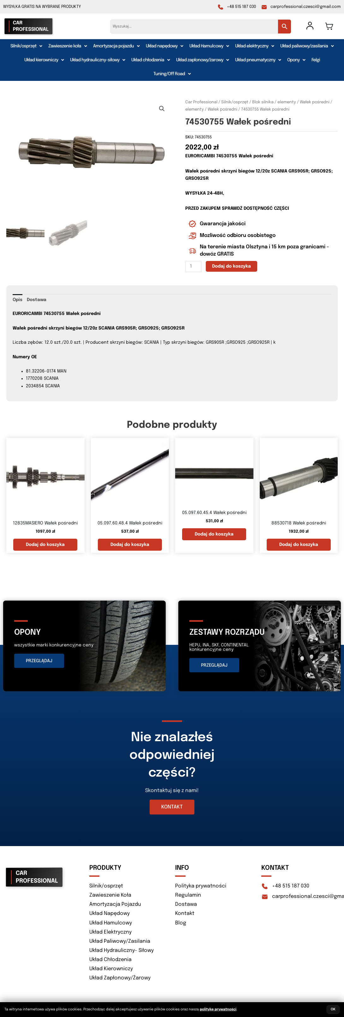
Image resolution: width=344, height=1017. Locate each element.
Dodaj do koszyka (231, 266)
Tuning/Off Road (172, 74)
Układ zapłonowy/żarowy (202, 60)
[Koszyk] (329, 26)
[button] (26, 46)
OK (333, 1009)
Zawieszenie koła (67, 46)
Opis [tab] (17, 300)
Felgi (315, 60)
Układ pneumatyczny (258, 60)
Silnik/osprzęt (26, 46)
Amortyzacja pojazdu (116, 46)
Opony (296, 60)
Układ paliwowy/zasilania (307, 46)
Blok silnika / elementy (274, 102)
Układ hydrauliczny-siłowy (97, 60)
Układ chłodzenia (150, 60)
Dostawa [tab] (36, 300)
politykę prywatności (218, 1009)
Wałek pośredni (222, 109)
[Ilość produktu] (193, 266)
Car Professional (201, 102)
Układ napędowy (164, 46)
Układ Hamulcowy (209, 46)
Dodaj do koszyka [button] (45, 544)
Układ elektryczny (254, 46)
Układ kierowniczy (44, 60)
